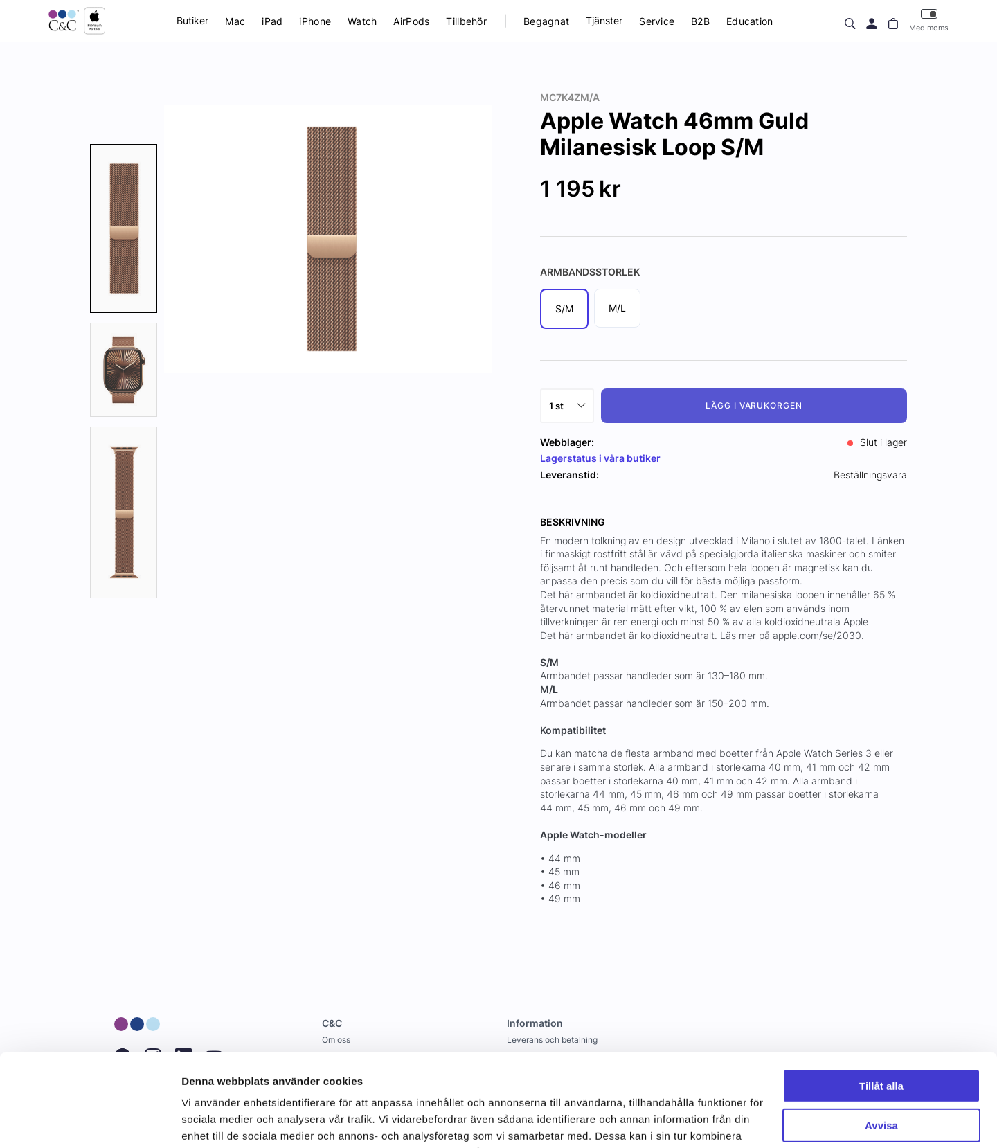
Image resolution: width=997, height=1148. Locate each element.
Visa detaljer (212, 1121)
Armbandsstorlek (590, 272)
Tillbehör (466, 21)
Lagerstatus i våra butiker (600, 458)
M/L (617, 308)
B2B (700, 21)
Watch (362, 21)
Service (656, 21)
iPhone (315, 21)
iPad (272, 21)
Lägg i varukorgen (754, 405)
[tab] (123, 228)
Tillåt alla (881, 999)
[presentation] (123, 228)
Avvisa (881, 1038)
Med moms (929, 20)
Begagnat (546, 21)
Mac (235, 21)
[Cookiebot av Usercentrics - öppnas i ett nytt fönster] (89, 1121)
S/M (564, 308)
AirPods (411, 21)
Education (749, 21)
